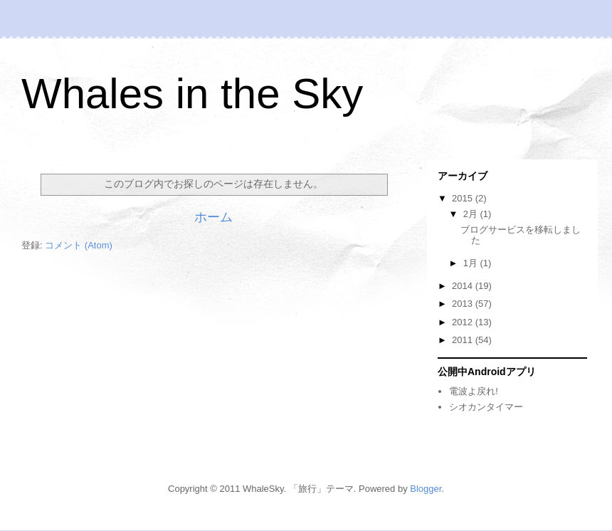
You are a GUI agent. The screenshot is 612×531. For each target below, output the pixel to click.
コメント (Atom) (78, 245)
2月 (471, 214)
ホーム (213, 217)
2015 (463, 198)
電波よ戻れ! (473, 391)
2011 (463, 340)
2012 (463, 322)
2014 (463, 285)
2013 (463, 303)
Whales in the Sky (192, 93)
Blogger (425, 488)
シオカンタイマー (486, 406)
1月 (471, 263)
